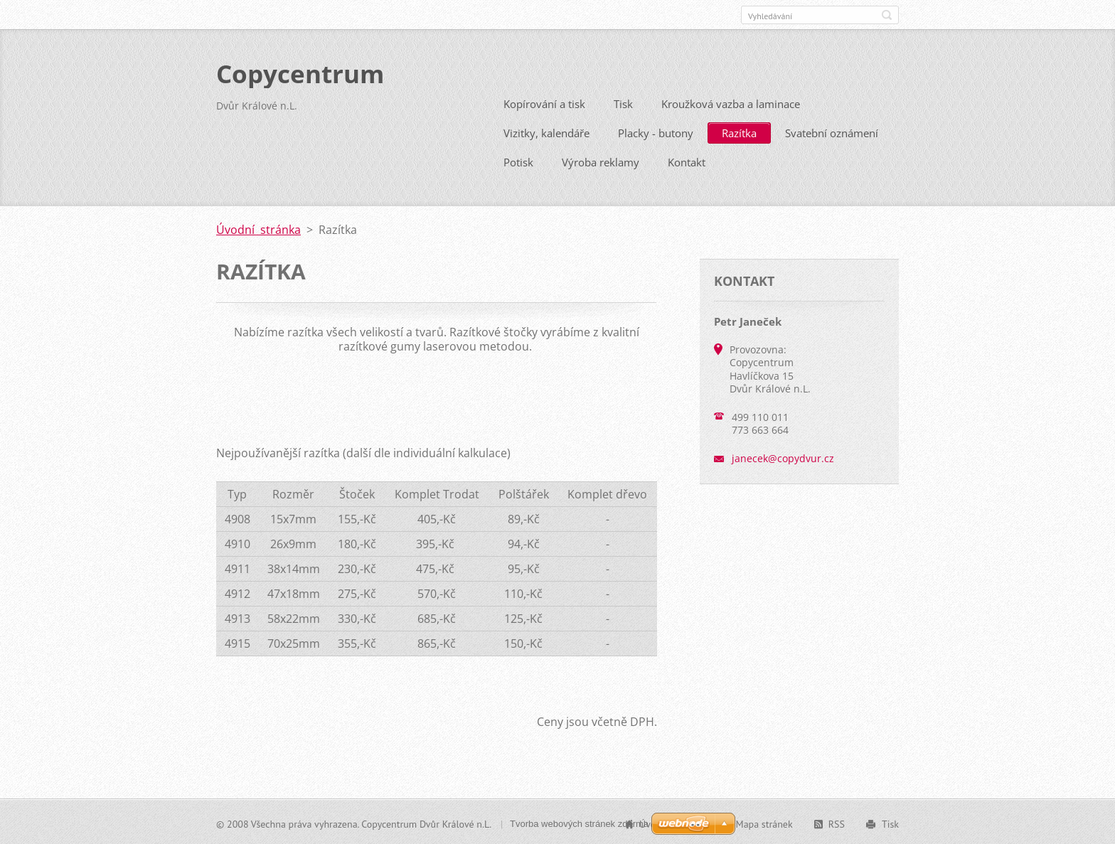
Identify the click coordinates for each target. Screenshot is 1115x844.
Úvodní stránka (258, 228)
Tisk (623, 102)
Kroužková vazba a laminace (730, 102)
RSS (836, 822)
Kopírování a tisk (544, 102)
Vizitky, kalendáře (546, 131)
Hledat (887, 15)
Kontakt (686, 161)
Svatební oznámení (831, 131)
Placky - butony (655, 131)
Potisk (518, 161)
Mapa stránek (764, 822)
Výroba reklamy (600, 161)
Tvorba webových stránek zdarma (579, 822)
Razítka (739, 131)
